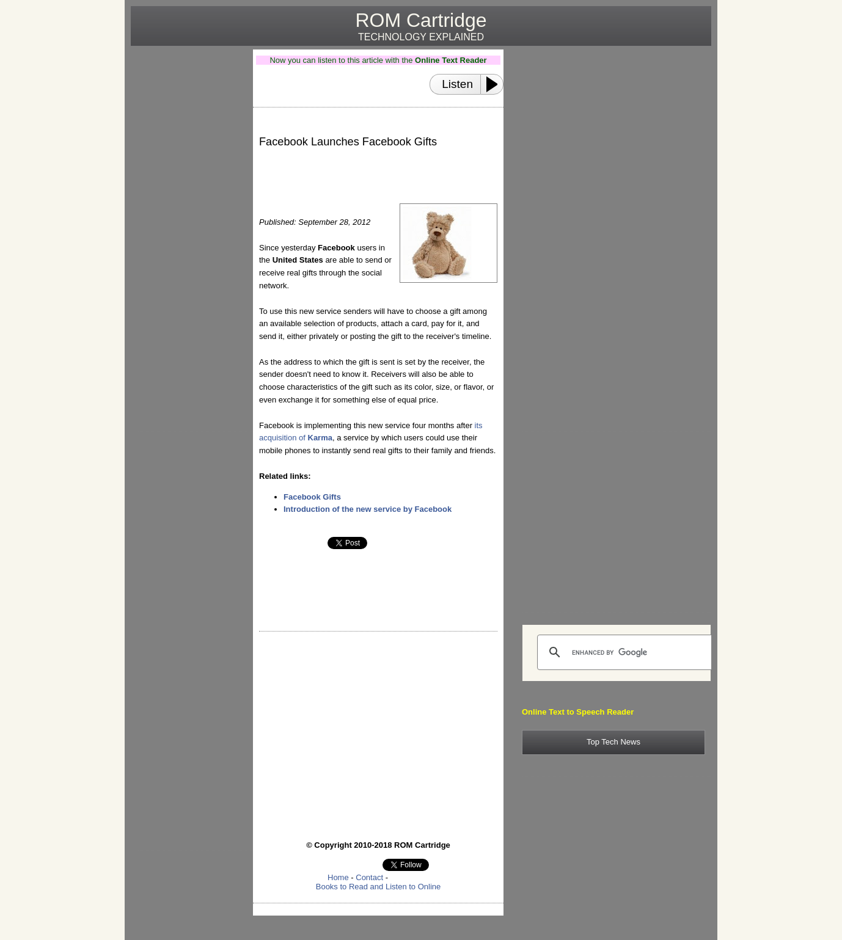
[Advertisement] (187, 232)
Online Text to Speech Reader (578, 711)
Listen (457, 84)
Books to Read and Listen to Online (378, 886)
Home (338, 877)
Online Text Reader (451, 60)
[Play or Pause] (495, 84)
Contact (369, 877)
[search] (625, 652)
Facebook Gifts (312, 496)
